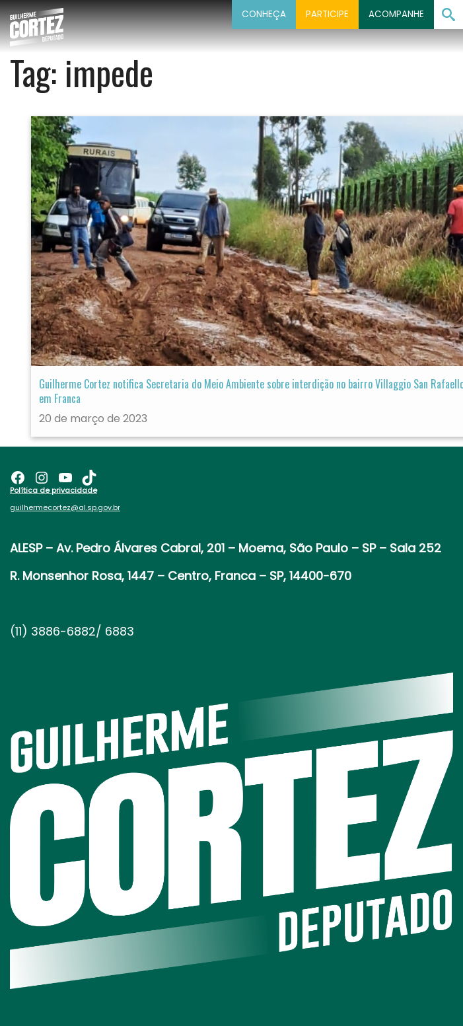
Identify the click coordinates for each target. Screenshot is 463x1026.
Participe (327, 14)
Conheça (264, 14)
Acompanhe (396, 14)
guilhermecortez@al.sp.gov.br (65, 507)
